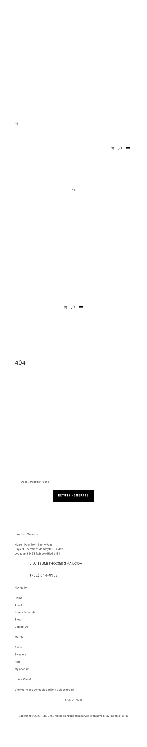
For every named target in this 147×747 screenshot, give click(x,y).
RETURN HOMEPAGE (73, 495)
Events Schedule (25, 612)
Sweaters (20, 654)
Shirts (18, 647)
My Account (22, 669)
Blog (18, 619)
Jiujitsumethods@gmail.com (56, 563)
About (18, 605)
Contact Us (21, 626)
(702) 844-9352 (44, 575)
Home (18, 597)
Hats (17, 661)
